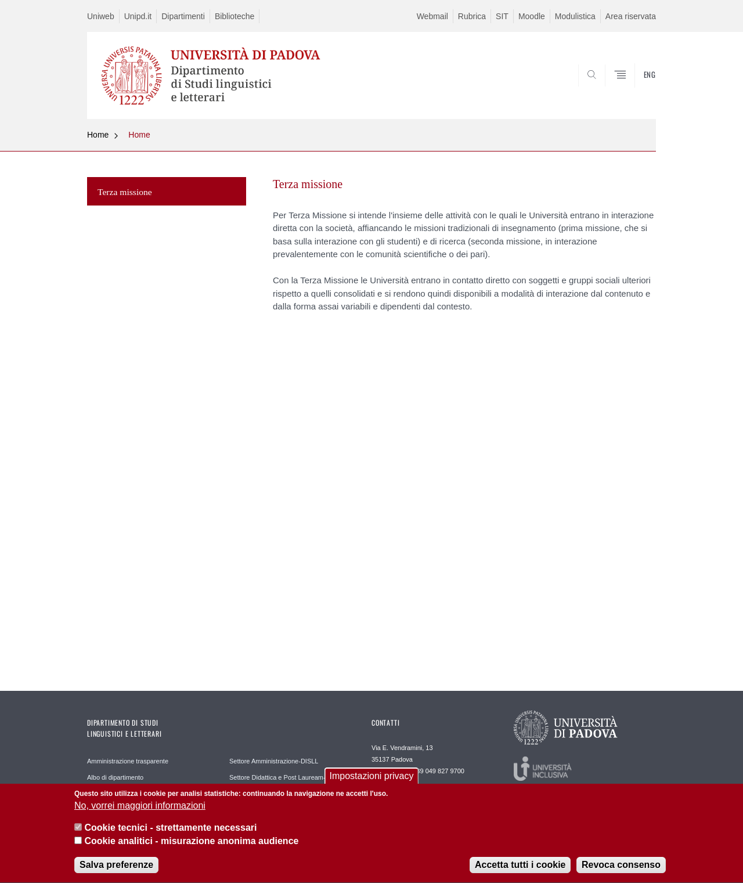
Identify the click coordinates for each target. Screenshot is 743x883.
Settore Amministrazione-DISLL (273, 761)
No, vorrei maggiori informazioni (139, 811)
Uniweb (100, 16)
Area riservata (630, 16)
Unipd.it (138, 16)
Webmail (432, 16)
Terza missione (125, 192)
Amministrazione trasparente (127, 761)
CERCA (638, 91)
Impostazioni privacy (372, 781)
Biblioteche (235, 16)
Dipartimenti (183, 16)
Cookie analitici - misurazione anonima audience (191, 846)
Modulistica (575, 16)
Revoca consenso (621, 870)
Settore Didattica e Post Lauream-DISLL (286, 777)
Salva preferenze (116, 870)
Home (98, 134)
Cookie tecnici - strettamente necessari (170, 833)
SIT (502, 16)
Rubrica (472, 16)
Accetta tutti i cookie (520, 870)
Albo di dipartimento (115, 777)
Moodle (531, 16)
